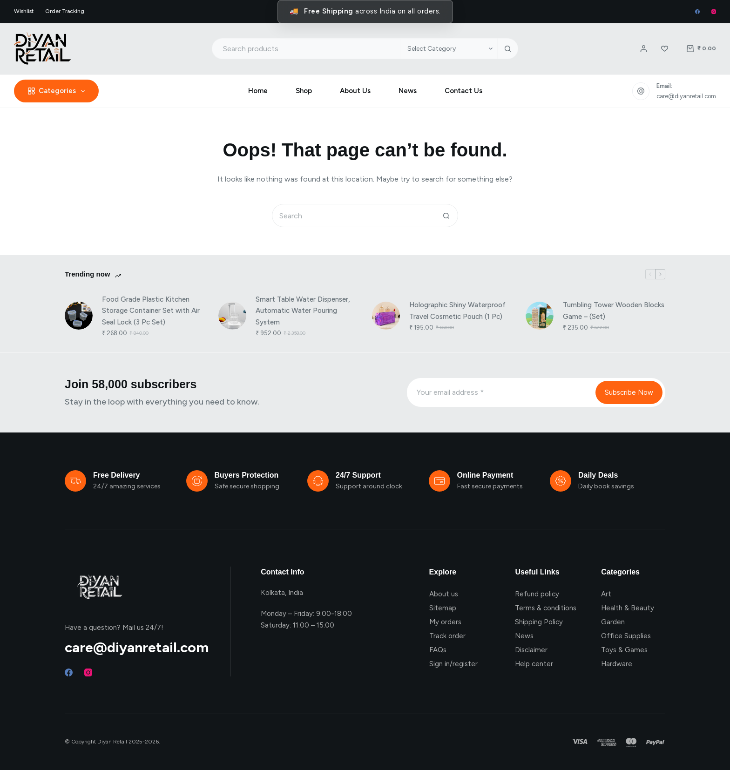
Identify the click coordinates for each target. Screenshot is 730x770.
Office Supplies (626, 636)
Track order (447, 636)
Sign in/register (453, 664)
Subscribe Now (629, 392)
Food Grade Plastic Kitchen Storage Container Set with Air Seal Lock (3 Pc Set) (151, 311)
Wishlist (24, 11)
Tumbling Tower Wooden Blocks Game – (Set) (613, 311)
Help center (534, 664)
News (408, 91)
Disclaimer (531, 650)
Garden (613, 622)
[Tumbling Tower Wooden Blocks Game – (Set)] (540, 316)
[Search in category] (448, 48)
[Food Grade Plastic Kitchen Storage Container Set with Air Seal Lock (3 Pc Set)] (79, 316)
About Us (355, 91)
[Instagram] (713, 11)
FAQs (437, 650)
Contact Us (463, 91)
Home (258, 91)
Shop (304, 91)
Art (606, 594)
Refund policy (537, 594)
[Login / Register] (643, 48)
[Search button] (507, 48)
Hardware (616, 664)
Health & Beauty (627, 608)
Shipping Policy (539, 622)
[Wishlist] (664, 48)
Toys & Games (624, 650)
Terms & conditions (545, 608)
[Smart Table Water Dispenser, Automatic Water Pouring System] (232, 316)
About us (443, 594)
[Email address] (500, 392)
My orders (445, 622)
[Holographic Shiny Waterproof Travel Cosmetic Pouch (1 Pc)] (386, 316)
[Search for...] (306, 48)
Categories (58, 91)
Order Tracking (64, 11)
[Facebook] (697, 11)
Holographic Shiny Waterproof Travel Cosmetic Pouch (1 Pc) (457, 311)
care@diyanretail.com (686, 96)
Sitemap (442, 608)
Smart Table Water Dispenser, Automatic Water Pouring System (303, 311)
